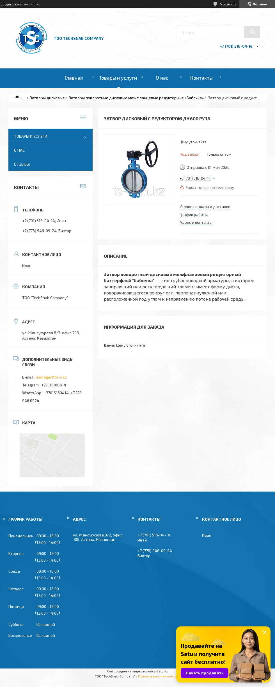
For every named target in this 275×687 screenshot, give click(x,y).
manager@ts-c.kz (51, 377)
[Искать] (252, 32)
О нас (162, 78)
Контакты (201, 78)
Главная (74, 78)
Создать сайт (11, 4)
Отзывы (22, 164)
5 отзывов (228, 4)
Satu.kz (162, 671)
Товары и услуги (118, 78)
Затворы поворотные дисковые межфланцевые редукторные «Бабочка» (136, 97)
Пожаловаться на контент (159, 676)
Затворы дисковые (47, 97)
